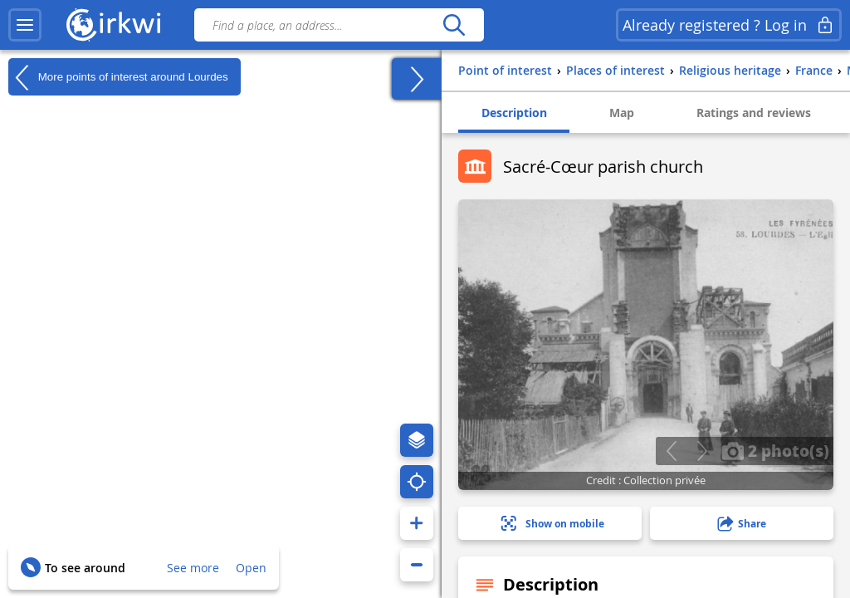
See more (193, 568)
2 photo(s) (775, 450)
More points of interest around (118, 77)
